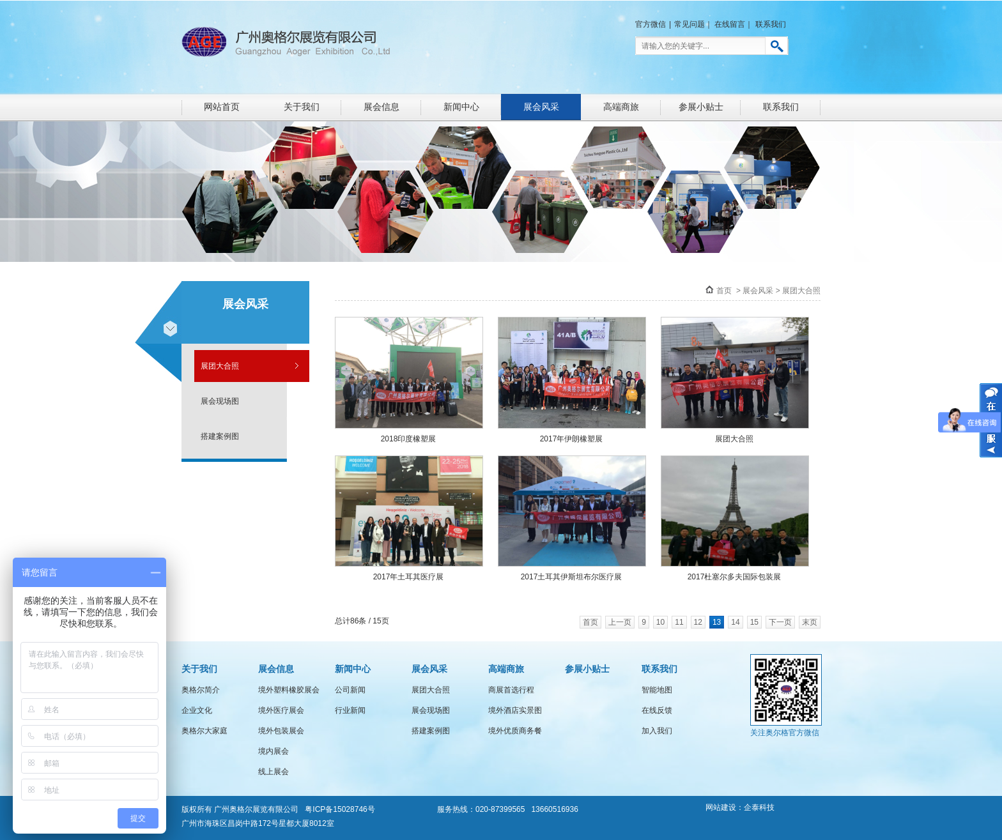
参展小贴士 (701, 107)
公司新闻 (350, 689)
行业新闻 (350, 710)
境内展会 (273, 751)
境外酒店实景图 (515, 710)
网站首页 (222, 107)
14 (735, 622)
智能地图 (657, 689)
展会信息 (381, 107)
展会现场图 (220, 401)
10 (660, 622)
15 (754, 622)
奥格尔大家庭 (204, 730)
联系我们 (770, 24)
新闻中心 (461, 107)
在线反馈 (657, 710)
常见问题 (689, 24)
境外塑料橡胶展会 (289, 689)
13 (717, 622)
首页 (724, 290)
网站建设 (720, 807)
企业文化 (196, 710)
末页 (809, 622)
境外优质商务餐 (515, 730)
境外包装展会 (281, 730)
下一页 (780, 622)
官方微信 (650, 24)
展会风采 (541, 107)
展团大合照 (220, 366)
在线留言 (729, 24)
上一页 (619, 622)
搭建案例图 (220, 436)
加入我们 (657, 730)
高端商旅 (621, 107)
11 (679, 622)
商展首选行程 (511, 689)
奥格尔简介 (200, 689)
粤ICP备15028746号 (339, 809)
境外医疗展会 (281, 710)
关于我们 (302, 107)
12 (698, 622)
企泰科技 (759, 807)
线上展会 (273, 771)
